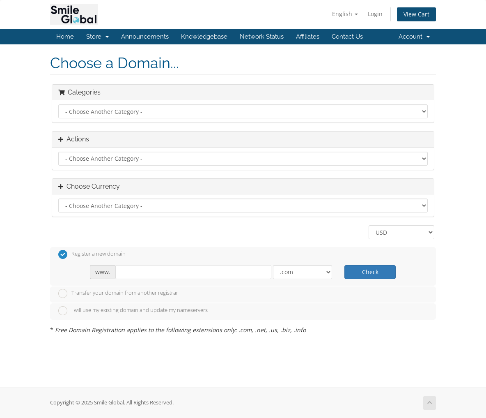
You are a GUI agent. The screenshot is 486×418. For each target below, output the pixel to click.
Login (375, 14)
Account (414, 36)
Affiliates (307, 36)
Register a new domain (92, 254)
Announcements (145, 36)
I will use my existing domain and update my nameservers (133, 310)
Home (65, 36)
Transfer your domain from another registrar (118, 293)
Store (97, 36)
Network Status (262, 36)
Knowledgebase (204, 36)
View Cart (416, 14)
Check (370, 272)
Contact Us (347, 36)
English (345, 14)
